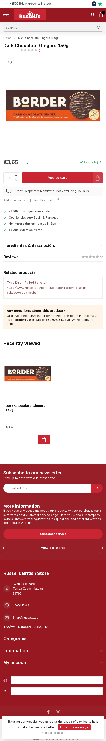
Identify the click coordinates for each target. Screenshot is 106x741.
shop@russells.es (28, 320)
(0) (40, 50)
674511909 (21, 605)
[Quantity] (32, 439)
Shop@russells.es (25, 618)
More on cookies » (53, 733)
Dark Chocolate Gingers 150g (38, 38)
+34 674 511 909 (58, 320)
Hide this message (74, 727)
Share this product (46, 200)
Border (9, 50)
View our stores (53, 548)
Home (7, 38)
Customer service (53, 534)
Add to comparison (15, 200)
